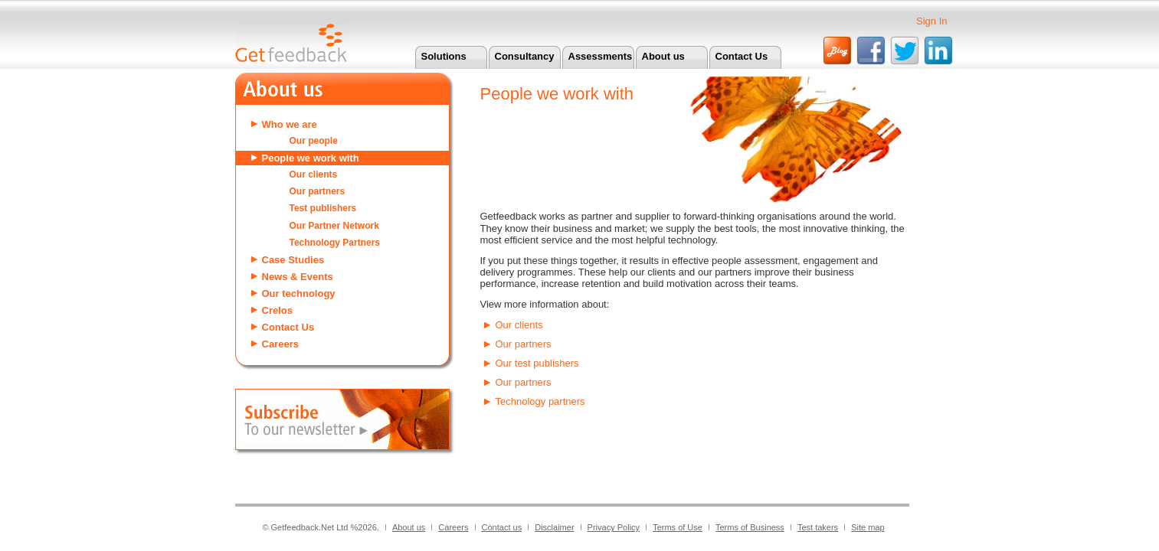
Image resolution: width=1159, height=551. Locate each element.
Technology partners (540, 401)
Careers (280, 344)
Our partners (317, 191)
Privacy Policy (614, 527)
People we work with (310, 158)
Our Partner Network (334, 225)
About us (663, 56)
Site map (867, 527)
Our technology (299, 293)
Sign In (931, 21)
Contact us (502, 527)
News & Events (297, 276)
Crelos (277, 310)
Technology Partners (335, 242)
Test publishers (323, 208)
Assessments (600, 56)
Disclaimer (554, 527)
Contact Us (741, 56)
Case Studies (293, 260)
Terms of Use (677, 527)
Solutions (444, 56)
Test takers (817, 527)
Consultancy (525, 56)
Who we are (289, 124)
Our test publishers (537, 363)
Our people (314, 140)
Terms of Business (749, 527)
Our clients (314, 174)
